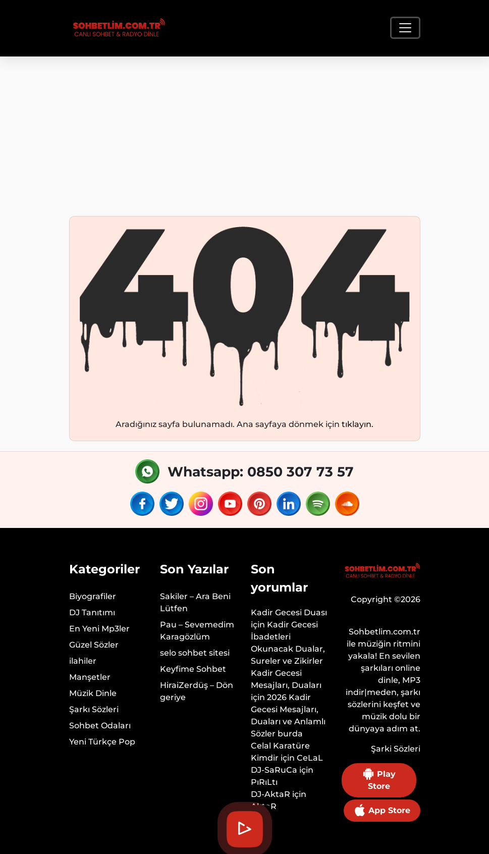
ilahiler (82, 661)
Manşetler (90, 677)
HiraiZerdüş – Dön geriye (196, 691)
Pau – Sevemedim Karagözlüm (197, 631)
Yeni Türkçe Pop (102, 741)
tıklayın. (357, 424)
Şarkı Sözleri (94, 709)
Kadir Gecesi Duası (289, 612)
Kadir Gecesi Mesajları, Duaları (286, 679)
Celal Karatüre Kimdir (280, 752)
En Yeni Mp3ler (99, 628)
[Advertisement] (244, 132)
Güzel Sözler (94, 645)
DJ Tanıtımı (92, 612)
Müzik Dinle (93, 693)
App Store (382, 810)
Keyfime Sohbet (193, 669)
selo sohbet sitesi (195, 653)
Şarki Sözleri (395, 749)
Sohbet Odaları (100, 725)
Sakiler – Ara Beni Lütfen (195, 602)
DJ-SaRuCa (274, 770)
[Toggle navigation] (405, 28)
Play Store (379, 779)
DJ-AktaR (270, 794)
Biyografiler (92, 596)
